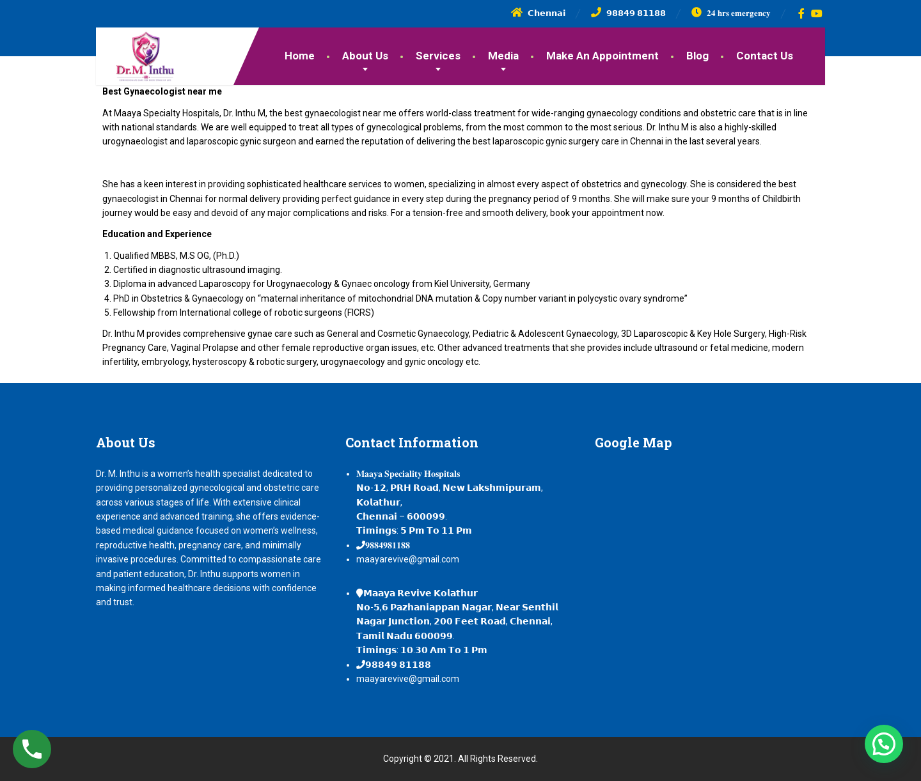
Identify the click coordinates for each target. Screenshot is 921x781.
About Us (365, 55)
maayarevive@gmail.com (407, 559)
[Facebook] (801, 13)
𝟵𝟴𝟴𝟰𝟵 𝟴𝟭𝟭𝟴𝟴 (398, 665)
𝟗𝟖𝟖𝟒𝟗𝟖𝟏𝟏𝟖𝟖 (387, 545)
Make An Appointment (602, 55)
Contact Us (764, 55)
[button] (884, 744)
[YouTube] (817, 13)
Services (438, 55)
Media (503, 55)
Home (300, 55)
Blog (697, 55)
